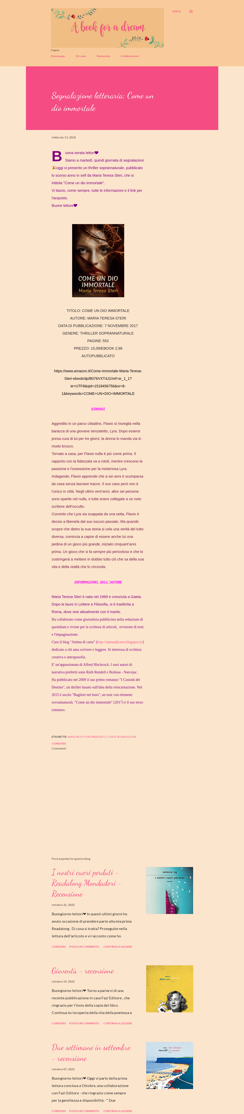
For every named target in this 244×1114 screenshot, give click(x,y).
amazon (73, 736)
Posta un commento (84, 946)
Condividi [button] (59, 743)
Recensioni (103, 56)
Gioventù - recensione (83, 970)
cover (111, 736)
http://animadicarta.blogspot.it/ (120, 642)
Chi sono (80, 56)
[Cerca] (176, 11)
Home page (58, 56)
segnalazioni (126, 736)
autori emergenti (93, 736)
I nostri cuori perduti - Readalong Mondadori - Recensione (87, 883)
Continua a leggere (117, 946)
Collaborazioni (130, 56)
